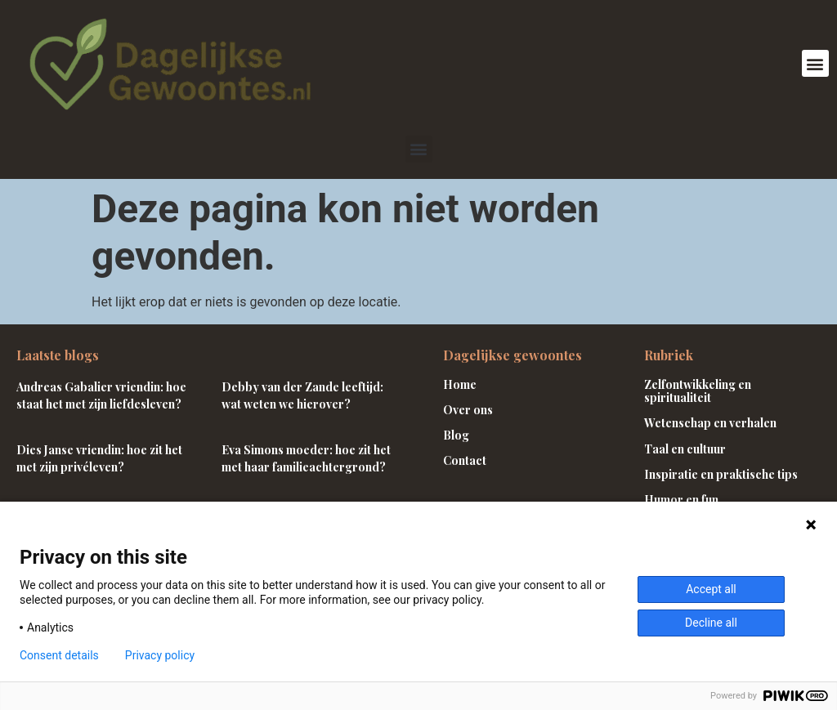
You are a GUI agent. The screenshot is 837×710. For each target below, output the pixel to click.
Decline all (711, 622)
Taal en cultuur (685, 449)
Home (460, 384)
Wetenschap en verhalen (710, 423)
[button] (815, 63)
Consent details (59, 655)
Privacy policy (160, 655)
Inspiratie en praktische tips (721, 474)
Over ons (468, 410)
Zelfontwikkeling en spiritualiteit (697, 391)
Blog (456, 435)
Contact (464, 460)
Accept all (711, 589)
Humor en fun (681, 499)
